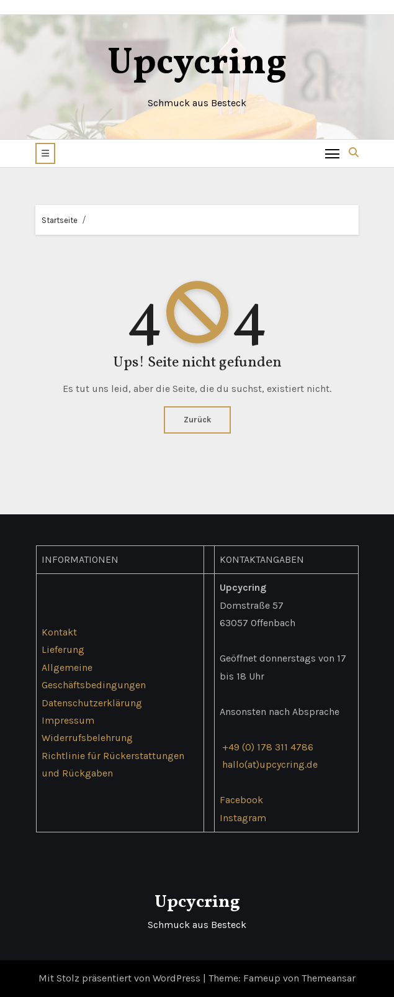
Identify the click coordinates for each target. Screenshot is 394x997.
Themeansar (329, 978)
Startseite (60, 220)
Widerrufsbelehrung (86, 738)
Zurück (197, 419)
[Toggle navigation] (332, 153)
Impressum (67, 720)
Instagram (242, 818)
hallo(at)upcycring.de (269, 764)
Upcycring (197, 63)
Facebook (240, 800)
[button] (45, 153)
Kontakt (58, 632)
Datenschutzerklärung (91, 702)
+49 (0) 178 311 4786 (267, 747)
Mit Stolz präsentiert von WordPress (120, 978)
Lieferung (62, 649)
